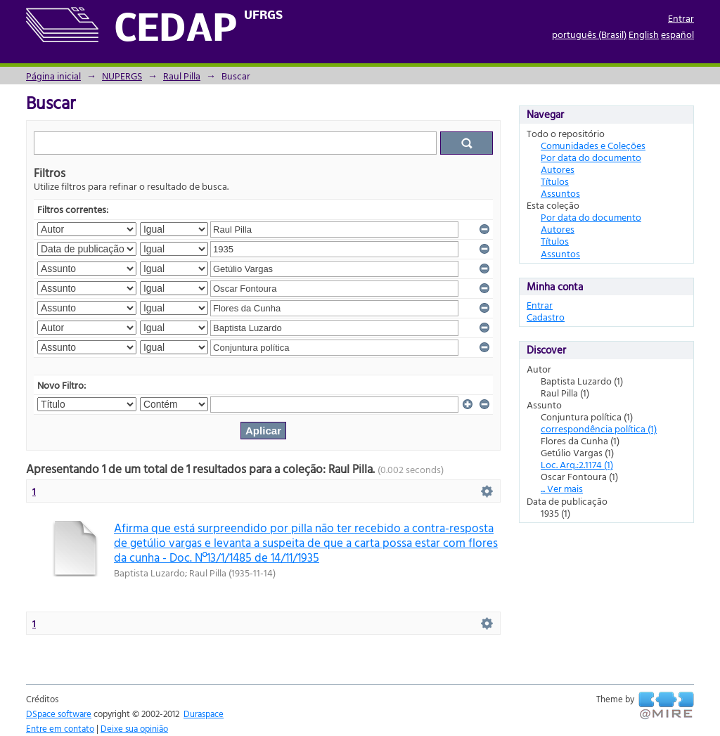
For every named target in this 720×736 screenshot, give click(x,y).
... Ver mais (562, 488)
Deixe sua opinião (134, 728)
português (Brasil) (589, 34)
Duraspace (204, 713)
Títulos (555, 181)
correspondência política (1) (599, 428)
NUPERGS (122, 75)
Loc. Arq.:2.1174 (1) (577, 464)
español (677, 34)
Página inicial (53, 75)
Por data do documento (591, 157)
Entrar (681, 18)
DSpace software (58, 713)
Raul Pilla (181, 75)
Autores (557, 169)
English (644, 34)
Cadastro (546, 316)
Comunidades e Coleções (593, 145)
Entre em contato (60, 728)
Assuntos (560, 193)
